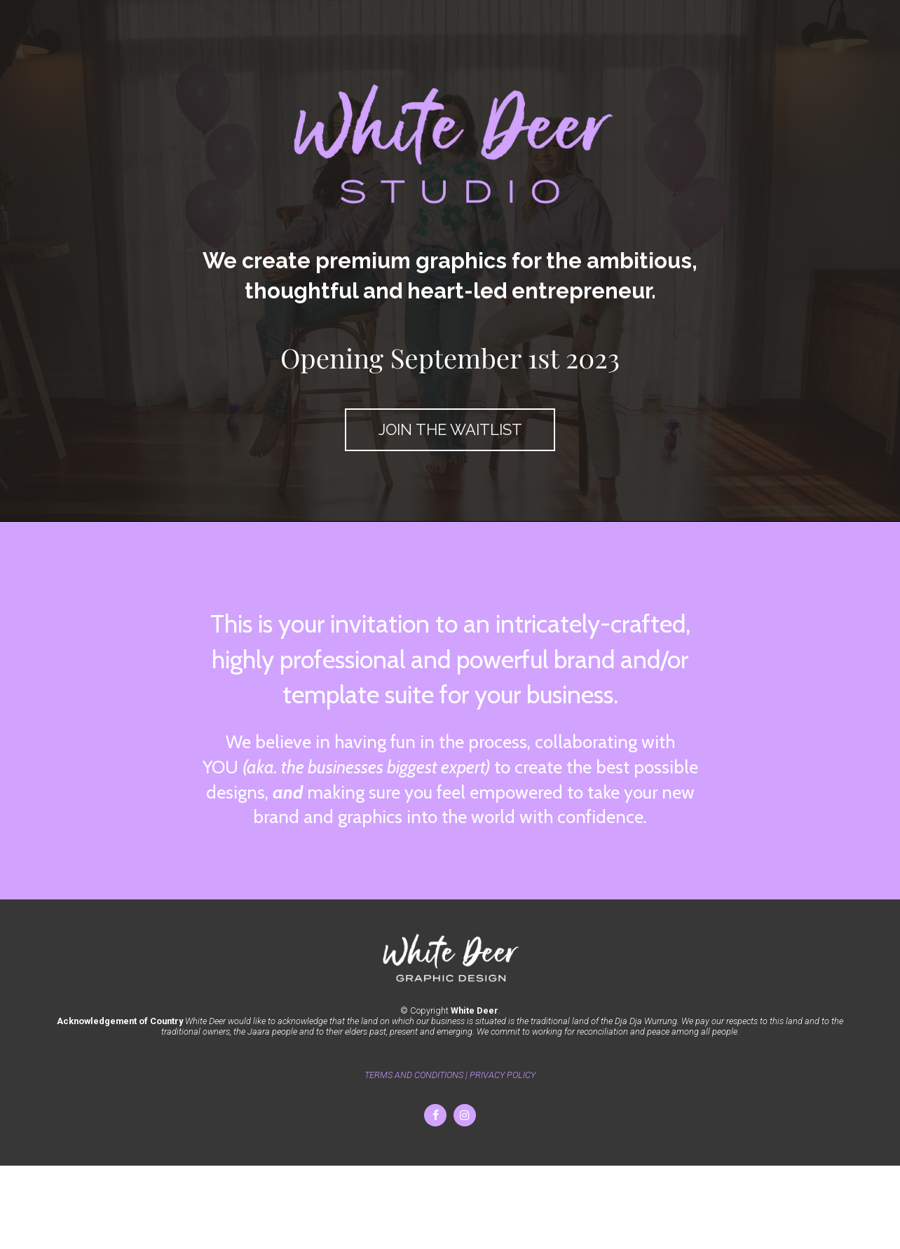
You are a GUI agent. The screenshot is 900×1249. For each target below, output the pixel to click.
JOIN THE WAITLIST (450, 429)
